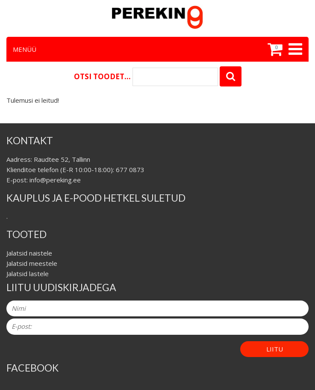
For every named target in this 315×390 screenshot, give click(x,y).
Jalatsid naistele (29, 253)
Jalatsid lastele (27, 273)
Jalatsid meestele (31, 263)
